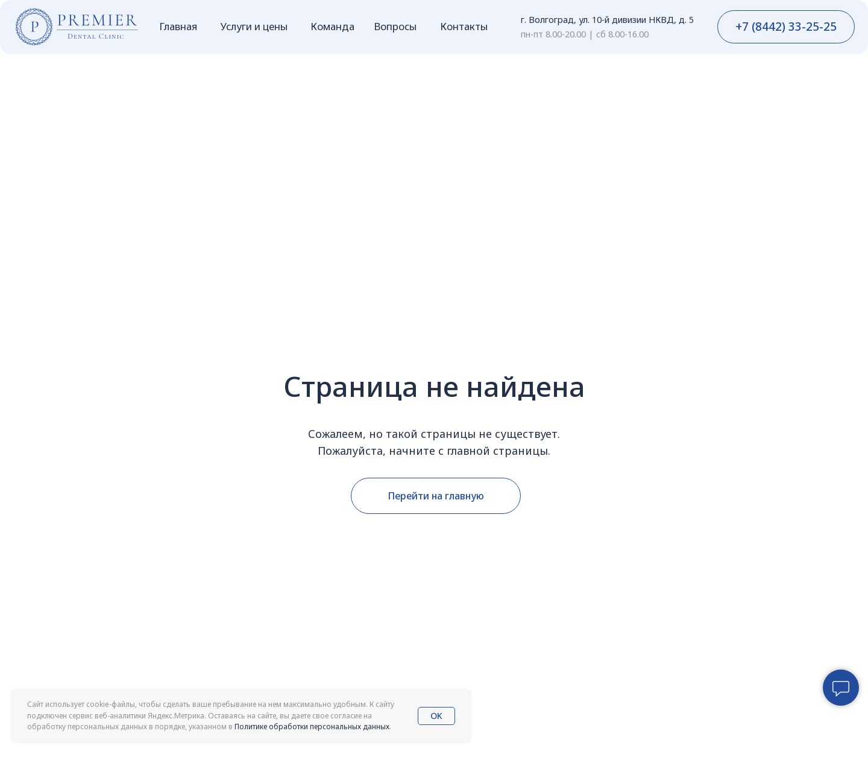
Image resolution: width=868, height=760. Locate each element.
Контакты (464, 26)
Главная (178, 26)
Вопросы (395, 26)
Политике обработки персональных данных (311, 726)
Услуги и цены (254, 26)
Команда (332, 26)
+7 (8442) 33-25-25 (786, 26)
